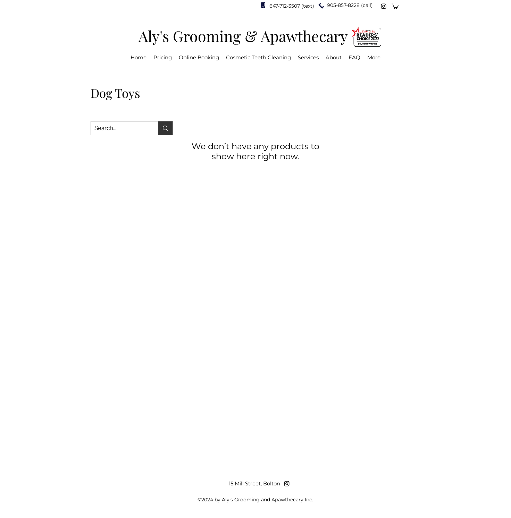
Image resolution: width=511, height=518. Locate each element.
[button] (395, 6)
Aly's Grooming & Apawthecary (243, 36)
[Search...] (118, 128)
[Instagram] (383, 6)
